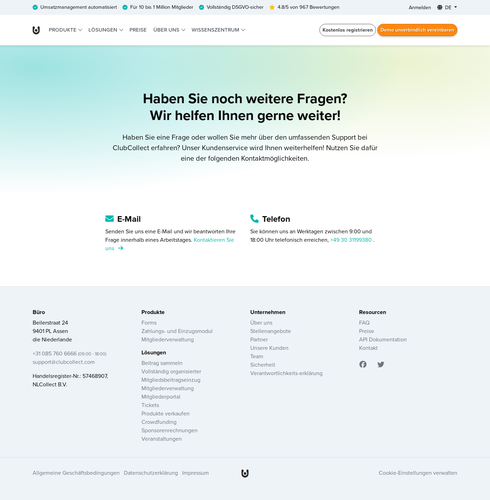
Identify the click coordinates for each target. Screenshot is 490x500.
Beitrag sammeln (162, 363)
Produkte (63, 30)
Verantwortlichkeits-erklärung (286, 373)
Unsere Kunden (269, 348)
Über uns (167, 30)
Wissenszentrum (216, 30)
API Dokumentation (383, 339)
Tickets (150, 405)
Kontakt (368, 348)
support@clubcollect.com (64, 362)
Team (256, 356)
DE (445, 8)
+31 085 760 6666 (69, 353)
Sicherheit (262, 364)
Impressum (195, 472)
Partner (259, 339)
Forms (149, 322)
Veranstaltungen (161, 438)
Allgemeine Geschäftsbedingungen (76, 472)
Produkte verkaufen (165, 413)
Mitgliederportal (160, 396)
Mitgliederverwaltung (167, 339)
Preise (138, 30)
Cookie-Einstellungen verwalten (418, 472)
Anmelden (420, 8)
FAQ (364, 322)
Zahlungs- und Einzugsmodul (177, 331)
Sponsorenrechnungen (169, 430)
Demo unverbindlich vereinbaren (417, 30)
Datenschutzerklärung (151, 472)
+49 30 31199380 (351, 240)
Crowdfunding (159, 422)
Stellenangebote (270, 331)
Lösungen (103, 30)
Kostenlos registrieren (348, 30)
